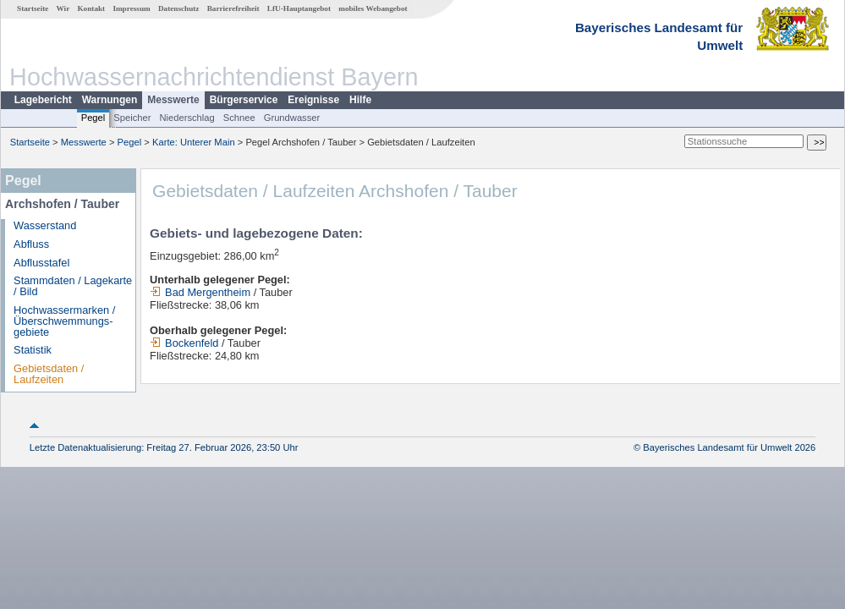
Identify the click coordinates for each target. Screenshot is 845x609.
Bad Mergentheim (200, 292)
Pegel (93, 117)
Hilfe (360, 100)
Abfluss (31, 244)
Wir (63, 8)
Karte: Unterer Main (193, 142)
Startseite (32, 8)
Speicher (132, 117)
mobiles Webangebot (372, 8)
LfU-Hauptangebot (299, 8)
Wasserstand (45, 225)
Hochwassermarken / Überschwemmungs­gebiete (64, 321)
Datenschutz (179, 8)
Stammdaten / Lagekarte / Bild (73, 286)
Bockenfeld (184, 343)
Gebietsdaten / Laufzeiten (49, 374)
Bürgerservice (244, 100)
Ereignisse (313, 100)
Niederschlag (186, 117)
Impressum (131, 8)
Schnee (239, 117)
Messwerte (173, 100)
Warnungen (110, 100)
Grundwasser (292, 117)
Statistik (33, 349)
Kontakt (91, 8)
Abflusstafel (41, 262)
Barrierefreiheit (233, 8)
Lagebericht (43, 100)
